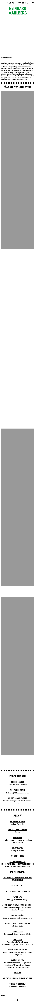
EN (33, 3)
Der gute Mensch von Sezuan (17, 923)
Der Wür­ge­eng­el (17, 886)
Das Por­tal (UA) (17, 960)
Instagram (4, 995)
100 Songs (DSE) (17, 856)
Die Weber (17, 838)
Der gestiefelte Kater (17, 830)
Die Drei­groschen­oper (17, 798)
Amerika (17, 973)
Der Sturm (17, 940)
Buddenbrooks (17, 782)
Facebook (2, 995)
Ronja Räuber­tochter (17, 950)
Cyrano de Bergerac (17, 984)
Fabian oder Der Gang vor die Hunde (17, 905)
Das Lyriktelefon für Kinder (17, 891)
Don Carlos (18, 932)
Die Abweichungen (17, 822)
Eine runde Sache (17, 790)
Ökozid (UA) (17, 897)
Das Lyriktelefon (17, 872)
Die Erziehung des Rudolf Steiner (17, 978)
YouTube (6, 995)
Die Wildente (17, 848)
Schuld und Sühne (17, 915)
